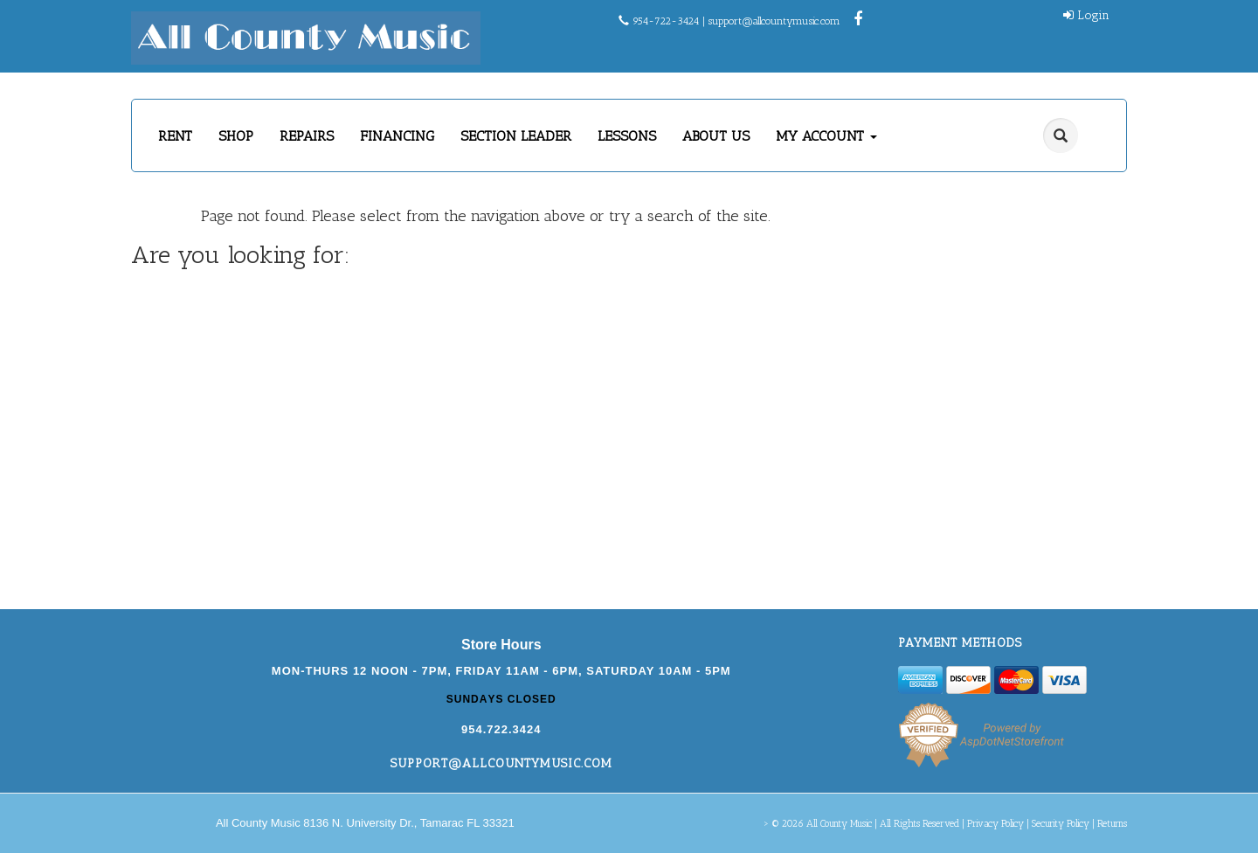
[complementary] (1131, 757)
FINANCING (397, 136)
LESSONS (627, 136)
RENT (175, 136)
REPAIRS (307, 136)
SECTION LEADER (515, 136)
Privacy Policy (995, 823)
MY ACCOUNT (826, 136)
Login (1086, 15)
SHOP (235, 136)
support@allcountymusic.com (774, 21)
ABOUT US (716, 136)
